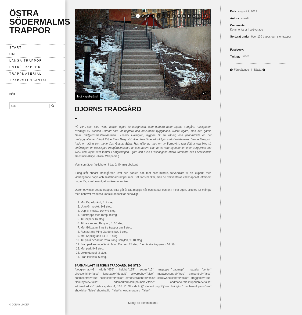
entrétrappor (25, 67)
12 (194, 15)
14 (204, 15)
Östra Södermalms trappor (39, 21)
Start (15, 47)
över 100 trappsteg (262, 36)
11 (189, 15)
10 (184, 15)
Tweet (245, 56)
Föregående (241, 69)
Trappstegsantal (28, 80)
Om (12, 54)
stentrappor (284, 36)
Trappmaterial (25, 73)
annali (244, 18)
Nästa (257, 69)
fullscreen (204, 93)
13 (199, 15)
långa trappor (25, 60)
